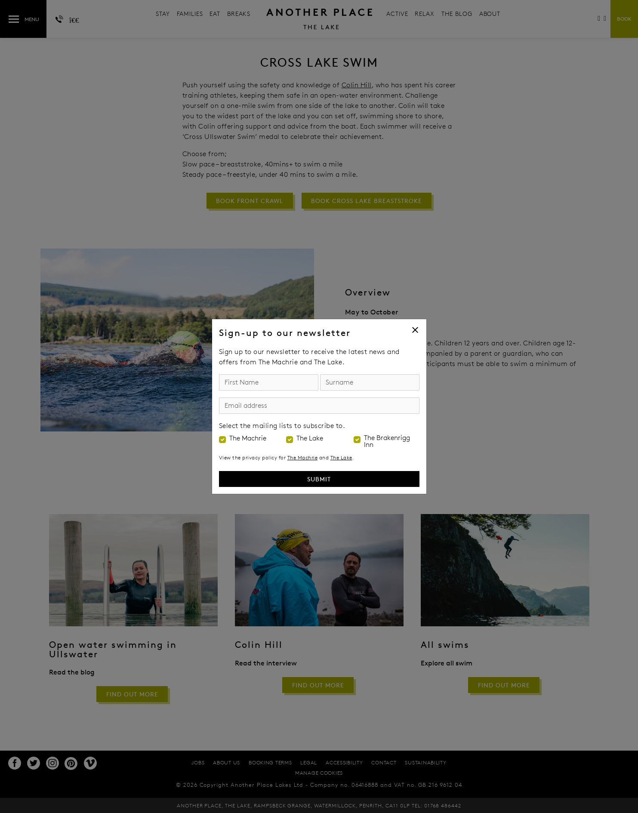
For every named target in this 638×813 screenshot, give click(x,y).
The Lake (309, 438)
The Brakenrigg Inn (387, 441)
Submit (319, 479)
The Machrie (247, 438)
